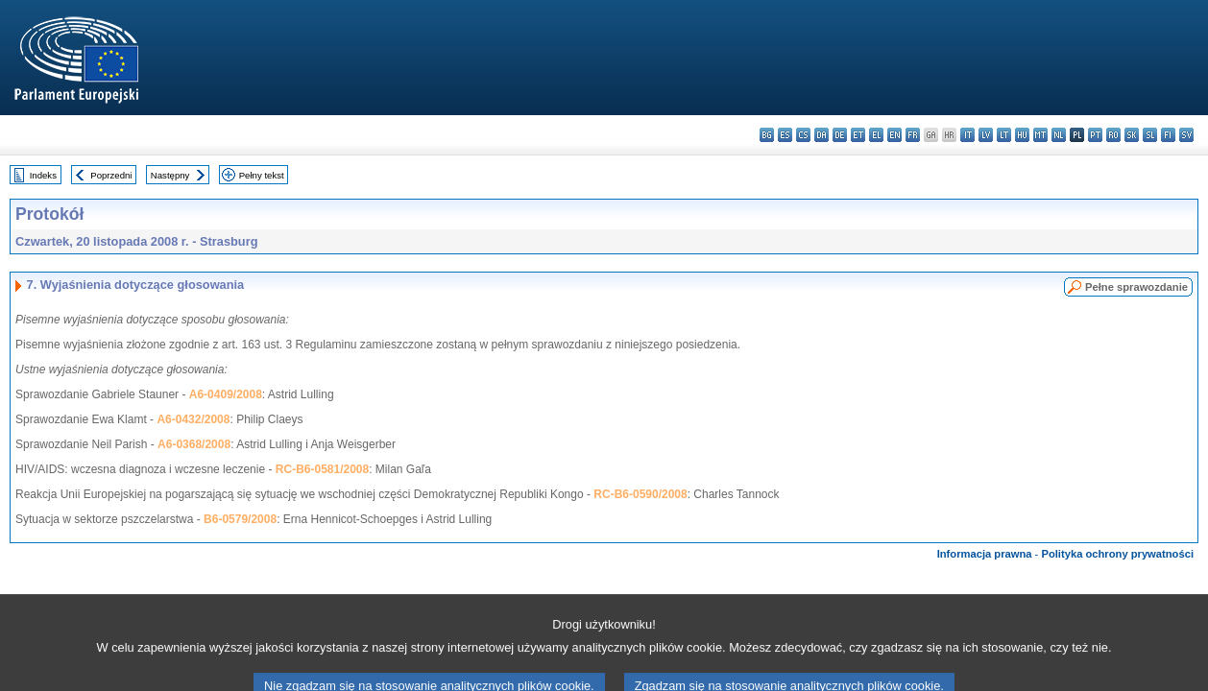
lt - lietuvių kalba (1004, 135)
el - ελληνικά (876, 135)
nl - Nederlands (1058, 135)
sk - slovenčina (1131, 135)
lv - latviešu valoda (985, 135)
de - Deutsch (840, 135)
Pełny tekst (261, 175)
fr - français (913, 135)
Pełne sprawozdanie (1136, 287)
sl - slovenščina (1150, 135)
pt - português (1095, 135)
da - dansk (821, 135)
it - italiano (967, 135)
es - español (785, 135)
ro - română (1113, 135)
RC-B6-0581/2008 (322, 469)
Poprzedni (111, 175)
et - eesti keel (858, 135)
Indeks (43, 175)
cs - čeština (803, 135)
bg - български (767, 135)
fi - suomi (1168, 135)
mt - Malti (1040, 135)
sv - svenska (1186, 135)
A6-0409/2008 (225, 394)
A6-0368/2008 (193, 444)
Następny (170, 175)
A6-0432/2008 (193, 419)
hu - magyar (1022, 135)
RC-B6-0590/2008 (640, 494)
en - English (894, 135)
